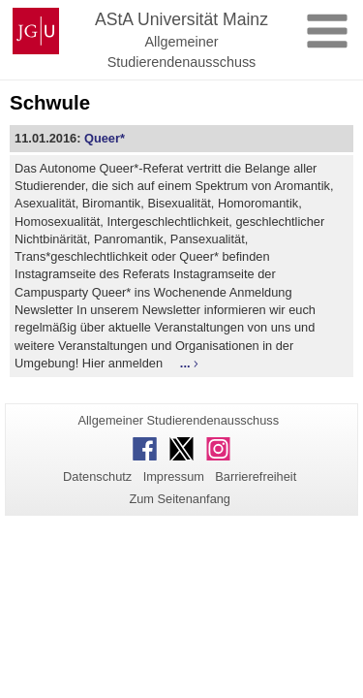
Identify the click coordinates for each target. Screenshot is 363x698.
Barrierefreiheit (255, 476)
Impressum (173, 476)
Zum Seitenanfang (179, 499)
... (185, 363)
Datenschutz (97, 476)
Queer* (104, 138)
